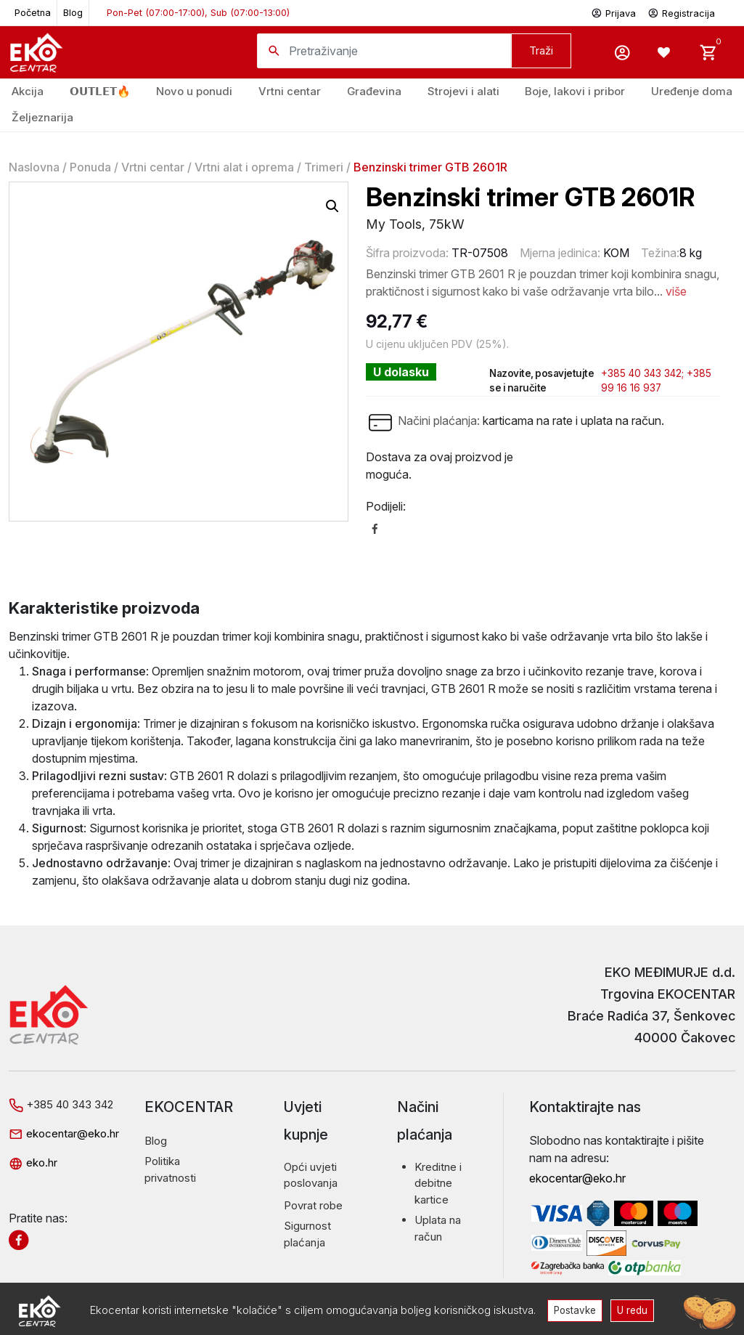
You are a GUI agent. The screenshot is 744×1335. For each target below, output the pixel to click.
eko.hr (33, 1162)
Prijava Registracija (653, 12)
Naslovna (34, 167)
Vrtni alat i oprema (244, 167)
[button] (332, 206)
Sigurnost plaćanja (307, 1234)
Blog (73, 12)
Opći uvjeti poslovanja (311, 1175)
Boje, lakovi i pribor (575, 91)
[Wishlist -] (665, 52)
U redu (633, 1309)
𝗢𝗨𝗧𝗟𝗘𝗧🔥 (100, 91)
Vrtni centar (289, 91)
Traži (541, 50)
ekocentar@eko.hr (64, 1133)
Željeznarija (42, 117)
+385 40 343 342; (642, 373)
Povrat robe (313, 1205)
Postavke (574, 1309)
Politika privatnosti (170, 1169)
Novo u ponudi (194, 91)
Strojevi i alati (463, 91)
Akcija (28, 91)
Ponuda (90, 167)
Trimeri (323, 167)
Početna (33, 12)
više (676, 291)
